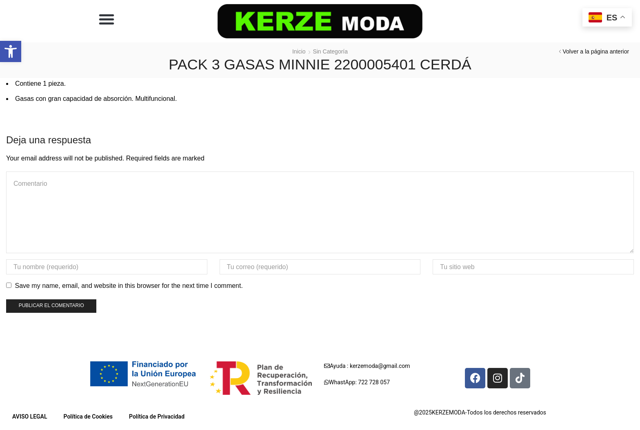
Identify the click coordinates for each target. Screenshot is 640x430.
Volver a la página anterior (595, 51)
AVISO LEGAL (29, 416)
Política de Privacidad (156, 416)
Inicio (299, 51)
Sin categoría (330, 51)
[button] (10, 51)
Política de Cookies (88, 416)
